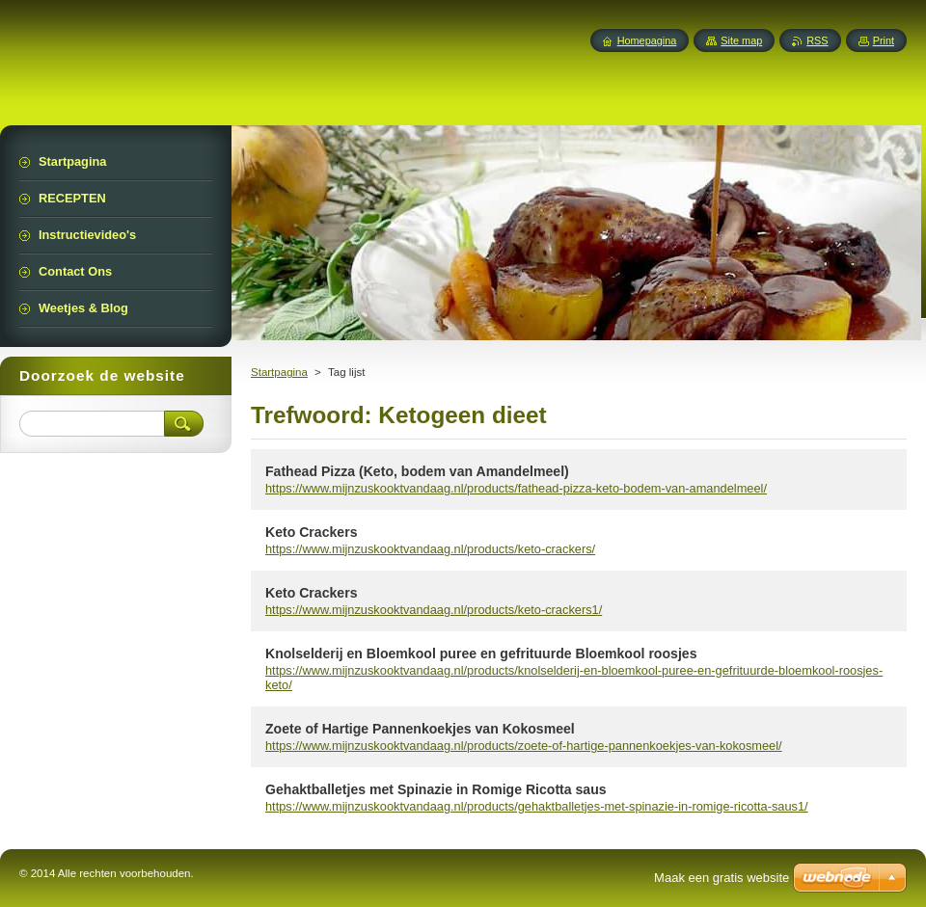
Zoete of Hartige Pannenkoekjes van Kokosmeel (420, 728)
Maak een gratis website (721, 877)
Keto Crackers (311, 532)
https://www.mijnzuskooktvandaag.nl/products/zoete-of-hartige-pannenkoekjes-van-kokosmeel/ (523, 745)
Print (883, 40)
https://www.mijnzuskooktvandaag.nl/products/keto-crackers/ (430, 549)
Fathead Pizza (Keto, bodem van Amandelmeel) (417, 471)
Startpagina (279, 372)
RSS (817, 40)
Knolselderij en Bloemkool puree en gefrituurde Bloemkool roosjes (480, 653)
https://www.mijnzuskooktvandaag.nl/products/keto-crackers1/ (433, 609)
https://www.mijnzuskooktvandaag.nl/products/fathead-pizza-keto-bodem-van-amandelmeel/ (516, 488)
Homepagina (647, 40)
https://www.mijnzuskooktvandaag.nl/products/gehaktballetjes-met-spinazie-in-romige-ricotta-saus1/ (536, 806)
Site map (741, 40)
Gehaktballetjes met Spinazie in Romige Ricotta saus (436, 789)
